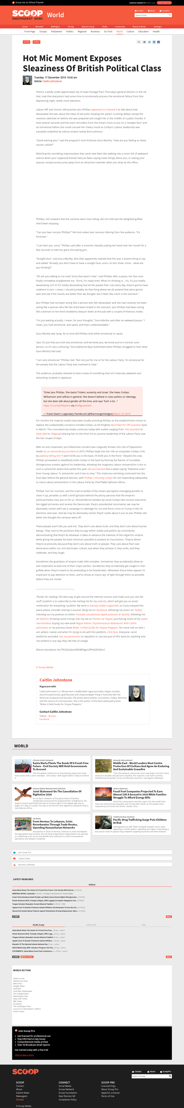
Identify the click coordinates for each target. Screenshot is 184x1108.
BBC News (17, 1001)
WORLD (21, 746)
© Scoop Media (23, 1106)
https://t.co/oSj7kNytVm (57, 405)
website (101, 601)
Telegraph (56, 433)
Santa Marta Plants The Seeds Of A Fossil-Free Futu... (32, 930)
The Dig (71, 26)
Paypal (108, 618)
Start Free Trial (164, 2)
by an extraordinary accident (60, 451)
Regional (82, 31)
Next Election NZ (67, 1096)
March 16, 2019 (121, 413)
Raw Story (17, 983)
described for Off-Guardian (126, 424)
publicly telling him (50, 455)
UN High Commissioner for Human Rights (58, 894)
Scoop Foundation (68, 1093)
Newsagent (21, 1096)
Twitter (138, 610)
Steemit (44, 618)
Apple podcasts (109, 614)
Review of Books (139, 26)
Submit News (22, 1093)
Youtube (80, 614)
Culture (130, 31)
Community (120, 26)
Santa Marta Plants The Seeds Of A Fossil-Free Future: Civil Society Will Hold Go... (43, 890)
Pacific (104, 26)
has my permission (69, 636)
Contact (20, 1086)
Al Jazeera (17, 1004)
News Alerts (27, 957)
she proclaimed (96, 469)
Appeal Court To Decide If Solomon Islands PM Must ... (33, 941)
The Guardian (132, 429)
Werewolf (39, 26)
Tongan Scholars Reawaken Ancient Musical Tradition (32, 904)
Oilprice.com (18, 978)
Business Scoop (88, 26)
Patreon (96, 618)
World (120, 31)
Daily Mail (41, 433)
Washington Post (20, 996)
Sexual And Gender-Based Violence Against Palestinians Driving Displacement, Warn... (45, 911)
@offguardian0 (83, 405)
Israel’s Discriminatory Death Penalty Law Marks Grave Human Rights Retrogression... (45, 897)
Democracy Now (20, 981)
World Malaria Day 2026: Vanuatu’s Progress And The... (33, 948)
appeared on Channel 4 (104, 109)
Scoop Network (66, 1089)
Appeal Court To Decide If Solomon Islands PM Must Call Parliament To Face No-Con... (45, 908)
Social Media (65, 1086)
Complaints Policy (68, 1100)
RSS (15, 917)
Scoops (43, 31)
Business (95, 31)
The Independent (21, 993)
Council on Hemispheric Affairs (27, 1009)
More (169, 917)
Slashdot (17, 988)
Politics (69, 31)
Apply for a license (110, 1093)
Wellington (55, 26)
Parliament (56, 31)
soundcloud (92, 614)
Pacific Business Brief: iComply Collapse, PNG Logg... (33, 934)
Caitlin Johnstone (52, 81)
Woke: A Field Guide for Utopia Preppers (95, 627)
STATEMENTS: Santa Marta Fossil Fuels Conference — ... (34, 951)
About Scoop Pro (109, 1089)
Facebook (101, 610)
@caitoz (52, 715)
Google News (19, 986)
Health (156, 31)
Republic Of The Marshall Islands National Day (30, 944)
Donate (20, 1100)
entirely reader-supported (103, 605)
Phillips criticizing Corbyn (98, 477)
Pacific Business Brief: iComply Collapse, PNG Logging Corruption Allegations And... (44, 901)
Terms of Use (107, 1096)
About (19, 1089)
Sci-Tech (108, 31)
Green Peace (18, 1011)
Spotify (125, 614)
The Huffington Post (22, 1006)
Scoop (25, 26)
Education (143, 31)
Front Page (29, 31)
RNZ (63, 904)
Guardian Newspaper (22, 991)
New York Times (20, 998)
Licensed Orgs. (108, 1086)
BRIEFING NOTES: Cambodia (23, 894)
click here (112, 632)
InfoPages (157, 26)
